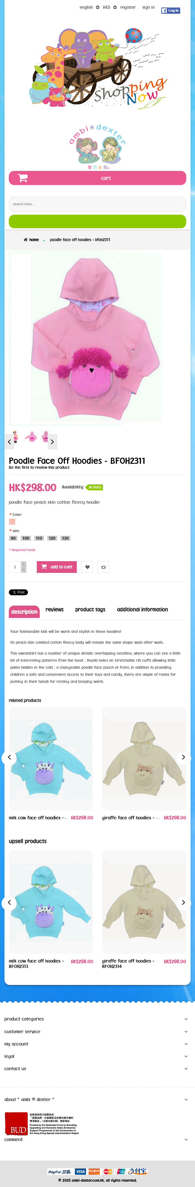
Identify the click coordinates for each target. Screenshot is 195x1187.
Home (34, 239)
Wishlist (87, 567)
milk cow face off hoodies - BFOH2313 (46, 817)
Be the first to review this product (39, 467)
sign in (148, 7)
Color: (16, 514)
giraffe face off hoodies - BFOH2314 (138, 817)
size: (15, 530)
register (128, 7)
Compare (103, 567)
